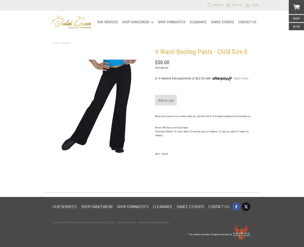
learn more (241, 78)
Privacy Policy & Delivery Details (153, 222)
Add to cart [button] (166, 100)
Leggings (66, 43)
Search (215, 5)
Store (55, 43)
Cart (252, 5)
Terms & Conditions (126, 222)
